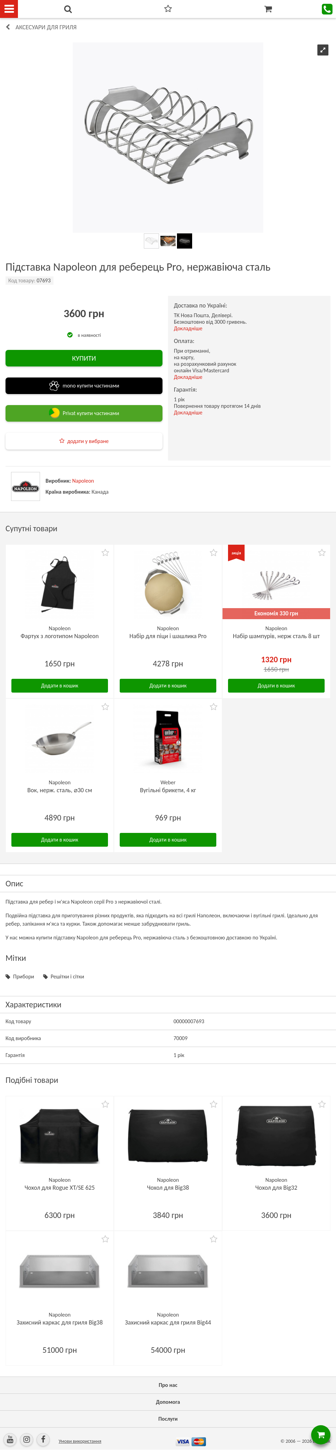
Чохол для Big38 (168, 1187)
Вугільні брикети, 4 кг (168, 790)
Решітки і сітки (67, 976)
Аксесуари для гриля (46, 27)
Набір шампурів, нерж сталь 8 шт (276, 636)
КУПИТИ (84, 358)
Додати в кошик (59, 685)
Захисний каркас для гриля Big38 (60, 1322)
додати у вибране (88, 441)
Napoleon (83, 480)
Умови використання (80, 1441)
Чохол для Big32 (276, 1187)
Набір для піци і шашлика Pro (167, 636)
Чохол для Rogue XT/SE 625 (59, 1187)
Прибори (23, 976)
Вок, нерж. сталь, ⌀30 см (59, 790)
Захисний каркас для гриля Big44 (168, 1322)
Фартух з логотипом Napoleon (60, 636)
